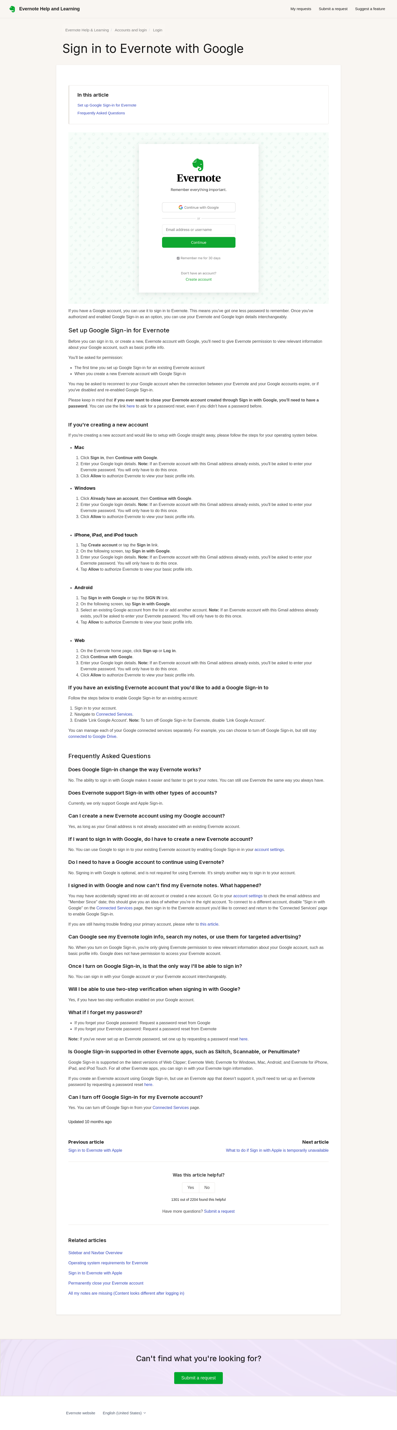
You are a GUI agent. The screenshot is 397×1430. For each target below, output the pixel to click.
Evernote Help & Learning (87, 30)
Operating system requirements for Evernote (108, 1263)
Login (157, 30)
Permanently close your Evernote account (105, 1283)
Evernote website (80, 1413)
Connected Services (114, 714)
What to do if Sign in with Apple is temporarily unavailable (277, 1150)
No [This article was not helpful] (206, 1187)
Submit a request (333, 9)
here (131, 406)
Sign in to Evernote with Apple (95, 1150)
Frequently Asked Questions (101, 113)
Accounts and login (131, 30)
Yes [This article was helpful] (190, 1187)
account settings (269, 849)
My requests (300, 9)
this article (209, 924)
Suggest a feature (370, 9)
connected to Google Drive (92, 736)
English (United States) (125, 1413)
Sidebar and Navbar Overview (95, 1253)
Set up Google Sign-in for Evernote (106, 105)
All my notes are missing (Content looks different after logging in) (126, 1293)
